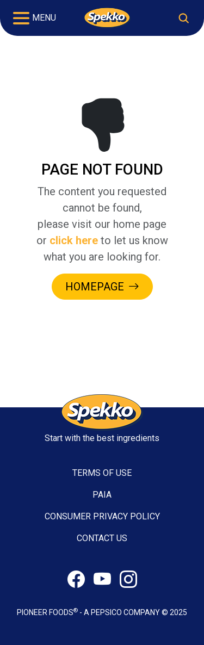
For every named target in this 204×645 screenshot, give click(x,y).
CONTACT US (102, 538)
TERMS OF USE (102, 473)
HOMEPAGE (102, 286)
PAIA (102, 494)
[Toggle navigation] (35, 18)
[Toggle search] (183, 17)
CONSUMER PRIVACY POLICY (102, 516)
